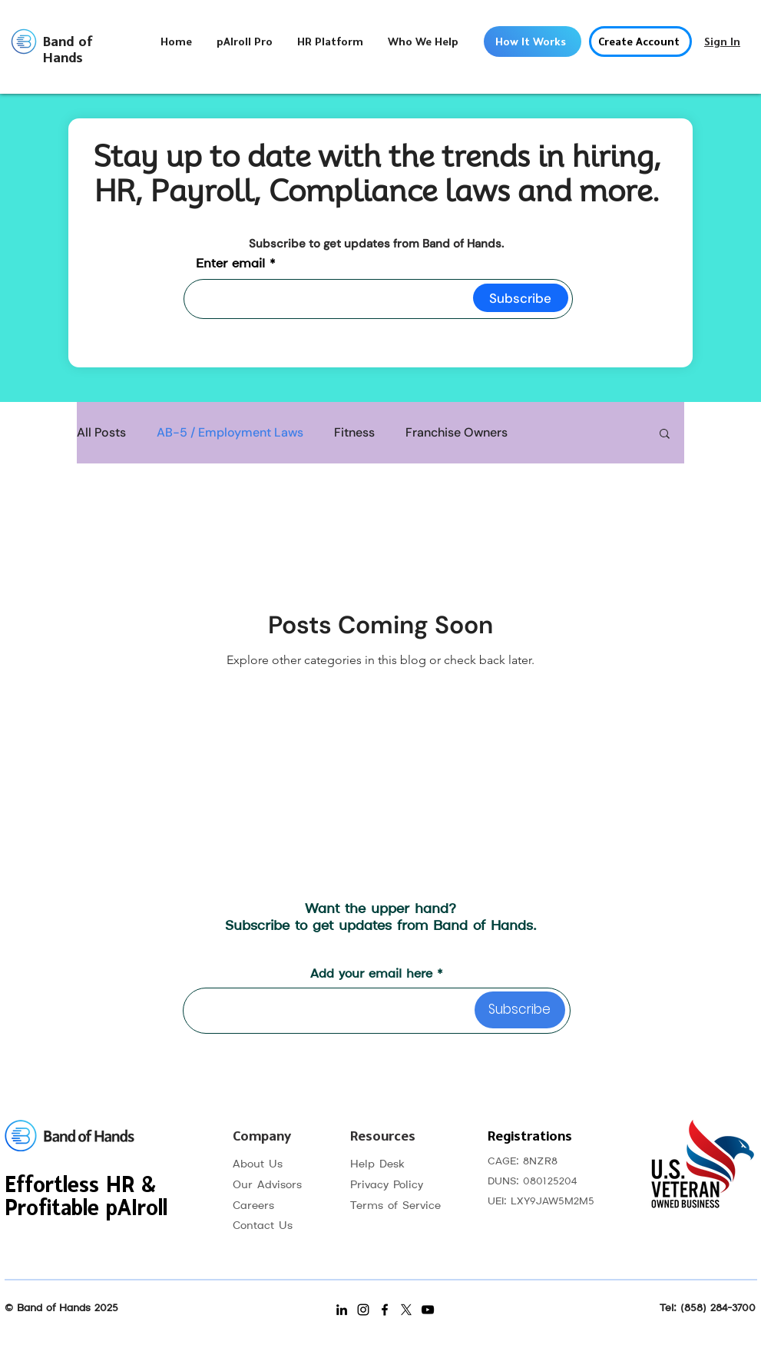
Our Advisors (267, 1185)
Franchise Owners (456, 432)
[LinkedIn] (341, 1309)
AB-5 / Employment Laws (230, 432)
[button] (330, 41)
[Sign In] (723, 41)
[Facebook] (384, 1309)
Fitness (354, 432)
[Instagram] (363, 1309)
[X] (406, 1309)
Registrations (530, 1136)
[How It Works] (532, 41)
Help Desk (377, 1164)
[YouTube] (427, 1309)
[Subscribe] (520, 298)
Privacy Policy (386, 1185)
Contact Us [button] (263, 1226)
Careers (253, 1206)
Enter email (230, 264)
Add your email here (371, 974)
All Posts (101, 432)
